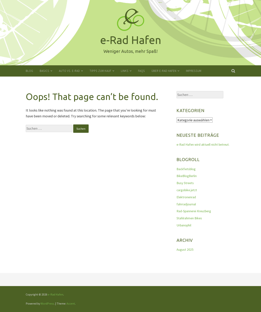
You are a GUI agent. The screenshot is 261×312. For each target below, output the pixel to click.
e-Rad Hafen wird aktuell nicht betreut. (203, 144)
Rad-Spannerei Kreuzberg (194, 211)
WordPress (47, 303)
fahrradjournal (186, 204)
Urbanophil (184, 225)
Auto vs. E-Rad (69, 71)
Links (125, 71)
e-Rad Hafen (55, 294)
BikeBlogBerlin (187, 176)
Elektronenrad (186, 197)
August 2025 (185, 249)
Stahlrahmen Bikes (189, 218)
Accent (71, 303)
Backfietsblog (186, 169)
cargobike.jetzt (187, 190)
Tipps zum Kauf (100, 71)
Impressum (193, 71)
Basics (44, 71)
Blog (29, 71)
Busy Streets (185, 183)
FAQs (141, 71)
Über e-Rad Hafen (164, 71)
